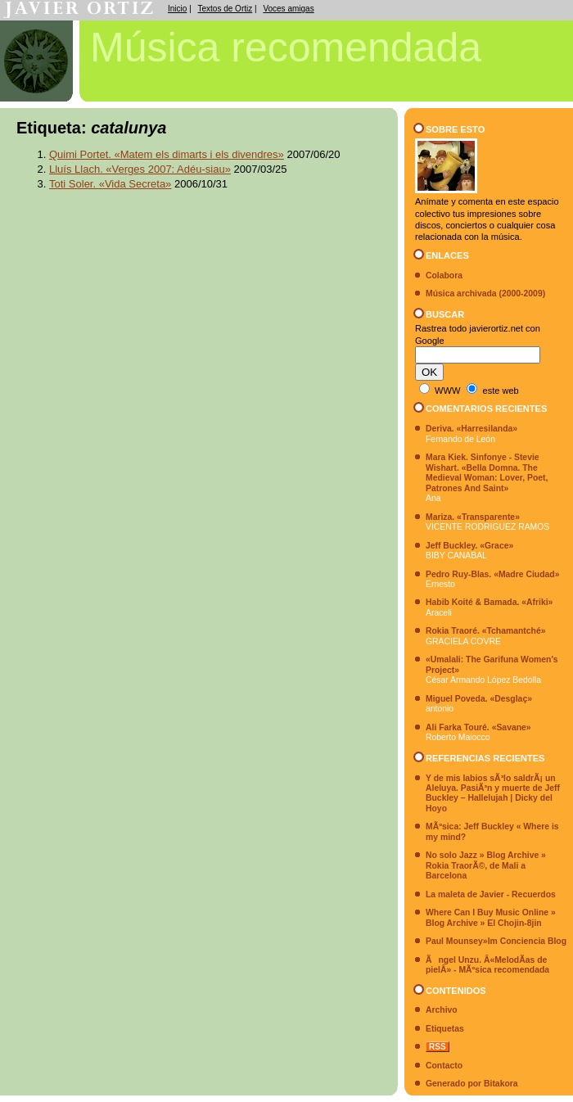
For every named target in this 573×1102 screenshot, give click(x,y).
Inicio (177, 8)
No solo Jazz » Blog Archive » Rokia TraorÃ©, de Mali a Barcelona (486, 865)
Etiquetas (445, 1028)
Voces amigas (288, 8)
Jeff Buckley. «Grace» (469, 545)
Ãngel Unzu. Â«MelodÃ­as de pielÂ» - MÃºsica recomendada (487, 964)
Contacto (444, 1065)
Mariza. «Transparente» (473, 517)
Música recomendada (285, 47)
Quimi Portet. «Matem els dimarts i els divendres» (166, 154)
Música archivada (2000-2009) (485, 293)
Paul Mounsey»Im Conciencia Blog (496, 941)
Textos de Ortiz (225, 8)
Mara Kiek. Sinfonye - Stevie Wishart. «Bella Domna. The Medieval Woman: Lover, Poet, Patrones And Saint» (487, 472)
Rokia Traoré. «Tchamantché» (486, 630)
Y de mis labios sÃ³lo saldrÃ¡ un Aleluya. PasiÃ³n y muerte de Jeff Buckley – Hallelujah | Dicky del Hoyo (493, 793)
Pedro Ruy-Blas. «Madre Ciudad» (492, 574)
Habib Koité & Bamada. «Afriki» (489, 602)
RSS (437, 1046)
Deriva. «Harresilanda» (471, 428)
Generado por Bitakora (472, 1083)
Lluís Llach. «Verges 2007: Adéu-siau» (140, 169)
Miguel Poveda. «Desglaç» (479, 698)
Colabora (444, 275)
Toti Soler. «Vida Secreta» (110, 184)
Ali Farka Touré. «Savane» (478, 727)
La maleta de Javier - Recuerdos (491, 894)
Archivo (442, 1009)
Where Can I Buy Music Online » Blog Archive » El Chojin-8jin (491, 917)
